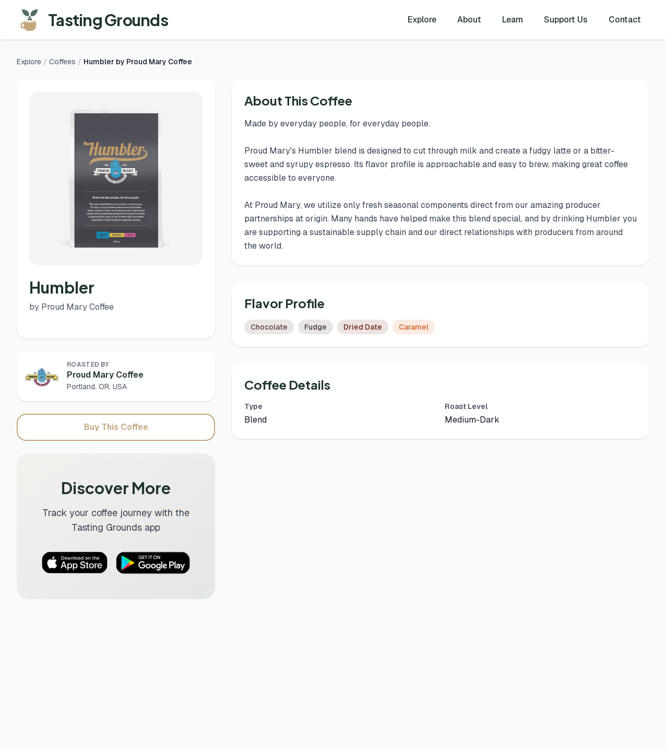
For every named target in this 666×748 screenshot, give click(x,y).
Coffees (62, 61)
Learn (512, 19)
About (469, 19)
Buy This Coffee (116, 427)
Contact (625, 19)
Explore (422, 19)
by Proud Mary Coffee (71, 306)
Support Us (566, 19)
